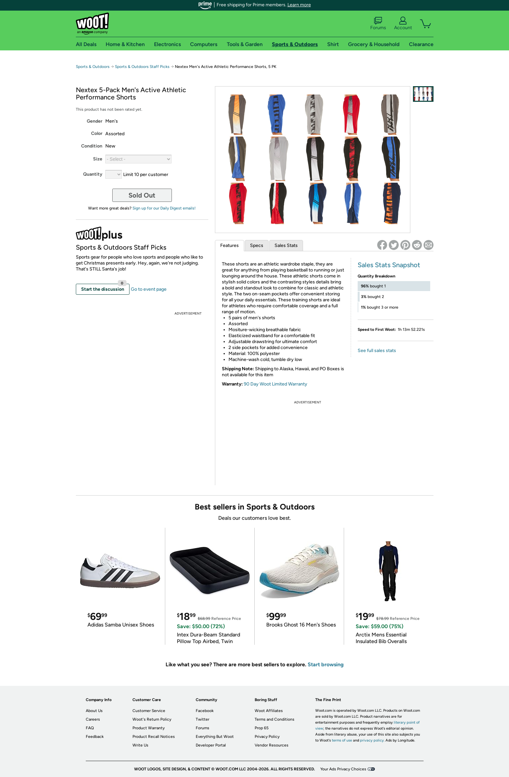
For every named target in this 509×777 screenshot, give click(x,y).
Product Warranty (148, 728)
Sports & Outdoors (93, 66)
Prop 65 (262, 728)
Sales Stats (286, 245)
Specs (256, 245)
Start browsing (326, 664)
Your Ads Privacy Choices (343, 769)
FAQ (90, 728)
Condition (91, 146)
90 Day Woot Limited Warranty (275, 384)
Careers (93, 719)
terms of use (342, 740)
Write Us (140, 745)
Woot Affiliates (269, 710)
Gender (94, 121)
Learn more (299, 5)
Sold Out (141, 195)
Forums (378, 23)
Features (229, 245)
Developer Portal (211, 745)
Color (96, 133)
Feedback (95, 736)
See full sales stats (377, 350)
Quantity (92, 174)
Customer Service (148, 710)
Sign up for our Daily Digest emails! (164, 208)
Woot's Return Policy (151, 719)
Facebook (205, 710)
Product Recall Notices (153, 736)
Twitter (202, 719)
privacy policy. (372, 740)
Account (403, 23)
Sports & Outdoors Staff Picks (142, 66)
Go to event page (149, 289)
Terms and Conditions (274, 719)
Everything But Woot (215, 736)
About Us (94, 710)
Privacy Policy (267, 736)
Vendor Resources (271, 745)
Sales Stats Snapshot (389, 265)
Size (97, 159)
